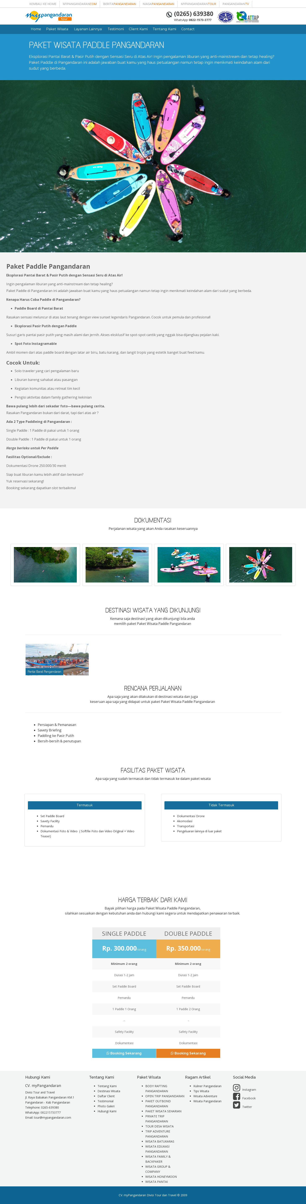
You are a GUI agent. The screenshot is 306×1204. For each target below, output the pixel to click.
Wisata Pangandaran (207, 1101)
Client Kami (138, 29)
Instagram (244, 1090)
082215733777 (50, 1112)
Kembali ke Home (42, 4)
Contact (188, 29)
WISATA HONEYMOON (161, 1177)
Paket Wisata (57, 29)
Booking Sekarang (124, 1053)
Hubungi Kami (107, 1111)
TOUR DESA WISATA (159, 1126)
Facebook (244, 1098)
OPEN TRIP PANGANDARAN (164, 1096)
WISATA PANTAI (156, 1182)
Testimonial (105, 1101)
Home (36, 29)
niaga (158, 4)
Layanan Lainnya (88, 29)
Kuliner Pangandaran (207, 1086)
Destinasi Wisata (109, 1091)
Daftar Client (106, 1096)
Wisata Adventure (205, 1096)
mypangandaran (80, 4)
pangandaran (236, 4)
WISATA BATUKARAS (159, 1141)
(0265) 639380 (193, 14)
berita (119, 4)
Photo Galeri (106, 1106)
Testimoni (116, 29)
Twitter (242, 1107)
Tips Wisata (201, 1091)
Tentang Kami (164, 29)
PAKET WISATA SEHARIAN (163, 1111)
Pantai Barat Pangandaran (44, 671)
